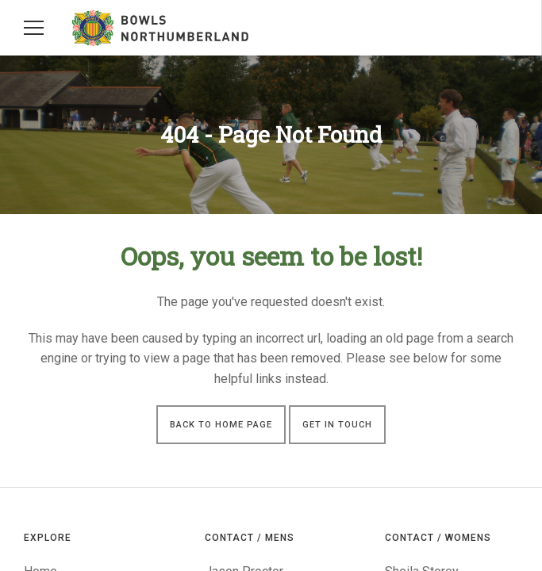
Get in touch (337, 425)
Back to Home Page (221, 425)
